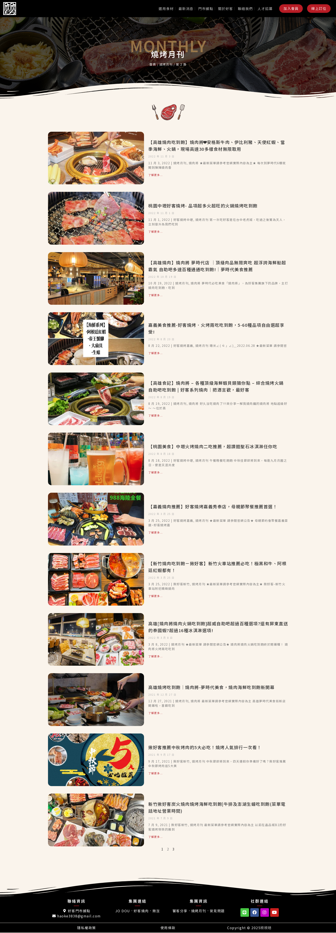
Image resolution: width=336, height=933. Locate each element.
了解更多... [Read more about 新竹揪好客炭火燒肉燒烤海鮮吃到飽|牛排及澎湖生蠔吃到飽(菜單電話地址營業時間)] (155, 836)
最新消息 (186, 8)
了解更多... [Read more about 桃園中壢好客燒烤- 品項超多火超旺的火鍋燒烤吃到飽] (155, 231)
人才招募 (265, 8)
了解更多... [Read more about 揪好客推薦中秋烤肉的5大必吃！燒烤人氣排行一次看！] (155, 773)
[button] (291, 8)
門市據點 (205, 8)
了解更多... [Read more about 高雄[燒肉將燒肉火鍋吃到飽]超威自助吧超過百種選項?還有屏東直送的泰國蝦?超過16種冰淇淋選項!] (155, 656)
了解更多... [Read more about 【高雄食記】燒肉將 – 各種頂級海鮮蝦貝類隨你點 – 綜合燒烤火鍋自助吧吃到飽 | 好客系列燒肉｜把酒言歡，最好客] (155, 415)
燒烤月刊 (166, 64)
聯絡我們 (245, 8)
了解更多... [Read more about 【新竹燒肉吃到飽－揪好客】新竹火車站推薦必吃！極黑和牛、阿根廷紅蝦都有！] (155, 596)
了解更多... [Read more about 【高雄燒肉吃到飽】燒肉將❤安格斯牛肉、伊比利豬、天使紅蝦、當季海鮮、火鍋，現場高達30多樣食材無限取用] (155, 175)
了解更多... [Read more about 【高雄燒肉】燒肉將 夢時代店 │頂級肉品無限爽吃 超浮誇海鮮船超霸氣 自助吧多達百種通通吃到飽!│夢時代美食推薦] (155, 295)
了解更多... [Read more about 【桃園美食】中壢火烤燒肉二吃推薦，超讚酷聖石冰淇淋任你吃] (155, 472)
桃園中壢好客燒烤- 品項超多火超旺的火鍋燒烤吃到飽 (203, 206)
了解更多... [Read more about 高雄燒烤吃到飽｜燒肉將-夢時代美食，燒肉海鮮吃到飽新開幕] (155, 713)
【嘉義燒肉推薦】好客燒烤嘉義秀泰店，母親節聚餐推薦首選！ (212, 506)
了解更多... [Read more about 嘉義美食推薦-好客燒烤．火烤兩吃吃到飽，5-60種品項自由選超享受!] (155, 353)
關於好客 (225, 8)
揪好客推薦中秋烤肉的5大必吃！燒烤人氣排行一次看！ (205, 747)
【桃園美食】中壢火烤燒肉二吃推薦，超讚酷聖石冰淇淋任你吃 (212, 446)
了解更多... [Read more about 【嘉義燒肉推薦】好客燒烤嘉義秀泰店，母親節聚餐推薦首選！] (155, 532)
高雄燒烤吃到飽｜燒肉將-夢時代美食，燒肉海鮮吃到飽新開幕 (211, 687)
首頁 (152, 64)
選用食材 (166, 8)
